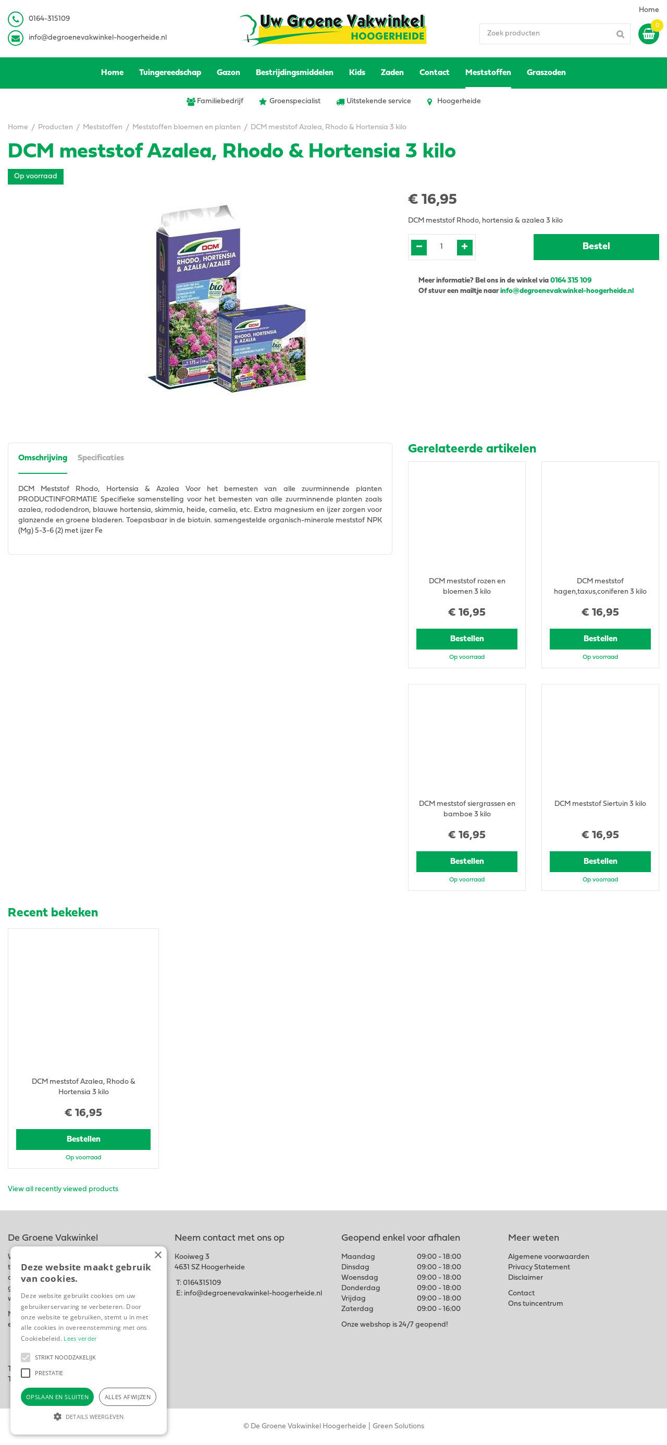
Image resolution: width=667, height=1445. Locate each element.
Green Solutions (398, 1426)
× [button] (158, 1255)
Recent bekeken (53, 913)
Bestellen (467, 639)
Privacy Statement (539, 1267)
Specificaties (101, 458)
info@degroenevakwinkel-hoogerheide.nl (98, 37)
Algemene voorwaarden (548, 1257)
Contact (521, 1293)
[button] (25, 1357)
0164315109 (202, 1283)
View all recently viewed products (63, 1189)
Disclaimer (525, 1278)
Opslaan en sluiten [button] (57, 1397)
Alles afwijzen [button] (128, 1397)
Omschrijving (42, 458)
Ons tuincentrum (535, 1304)
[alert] (88, 1340)
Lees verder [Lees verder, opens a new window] (80, 1338)
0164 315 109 (570, 280)
